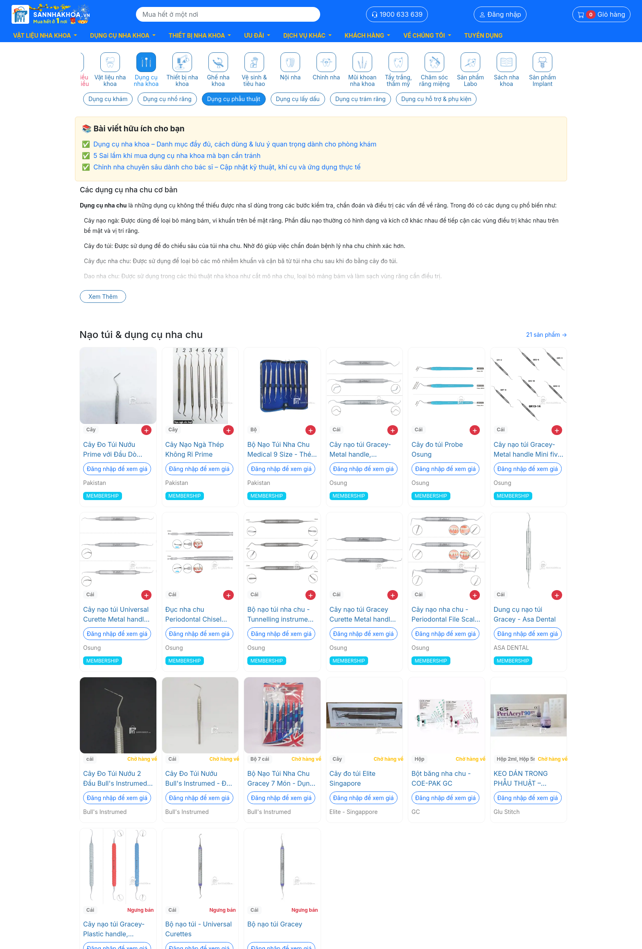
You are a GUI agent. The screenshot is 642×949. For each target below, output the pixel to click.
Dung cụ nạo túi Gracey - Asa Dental (525, 614)
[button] (45, 35)
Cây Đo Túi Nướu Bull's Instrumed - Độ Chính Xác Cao (198, 778)
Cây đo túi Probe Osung (437, 449)
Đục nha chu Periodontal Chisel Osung (193, 614)
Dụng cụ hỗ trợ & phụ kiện (436, 98)
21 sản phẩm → (546, 334)
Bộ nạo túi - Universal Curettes (198, 929)
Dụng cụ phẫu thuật (233, 98)
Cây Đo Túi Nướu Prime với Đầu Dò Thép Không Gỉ (110, 449)
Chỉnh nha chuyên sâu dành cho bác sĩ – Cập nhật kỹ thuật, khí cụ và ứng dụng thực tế (227, 167)
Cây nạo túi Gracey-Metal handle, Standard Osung (360, 449)
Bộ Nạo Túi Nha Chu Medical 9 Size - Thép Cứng (281, 449)
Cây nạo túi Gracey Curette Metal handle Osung (362, 614)
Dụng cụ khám (107, 98)
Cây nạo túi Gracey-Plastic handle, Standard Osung (114, 929)
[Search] (228, 14)
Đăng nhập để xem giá (117, 468)
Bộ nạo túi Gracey (274, 924)
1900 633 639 (397, 14)
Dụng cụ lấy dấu (298, 98)
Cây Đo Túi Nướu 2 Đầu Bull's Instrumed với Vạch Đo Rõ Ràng (115, 778)
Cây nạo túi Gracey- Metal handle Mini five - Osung (528, 449)
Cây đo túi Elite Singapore (353, 778)
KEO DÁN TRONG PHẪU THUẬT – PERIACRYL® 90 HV (524, 778)
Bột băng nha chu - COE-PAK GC (441, 778)
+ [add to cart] (146, 430)
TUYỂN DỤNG (483, 35)
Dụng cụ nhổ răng (167, 98)
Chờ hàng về (141, 759)
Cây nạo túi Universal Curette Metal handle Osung (116, 614)
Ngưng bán (140, 910)
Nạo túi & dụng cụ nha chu (141, 334)
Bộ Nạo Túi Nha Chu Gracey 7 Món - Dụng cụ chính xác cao (280, 778)
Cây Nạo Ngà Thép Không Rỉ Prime (194, 449)
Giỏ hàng (601, 14)
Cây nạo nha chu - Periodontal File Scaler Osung (446, 614)
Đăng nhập (500, 14)
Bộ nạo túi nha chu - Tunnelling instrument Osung (280, 614)
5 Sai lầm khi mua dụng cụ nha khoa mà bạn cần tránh (176, 155)
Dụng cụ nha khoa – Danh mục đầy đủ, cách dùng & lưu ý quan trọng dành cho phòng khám (234, 144)
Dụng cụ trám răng (360, 98)
